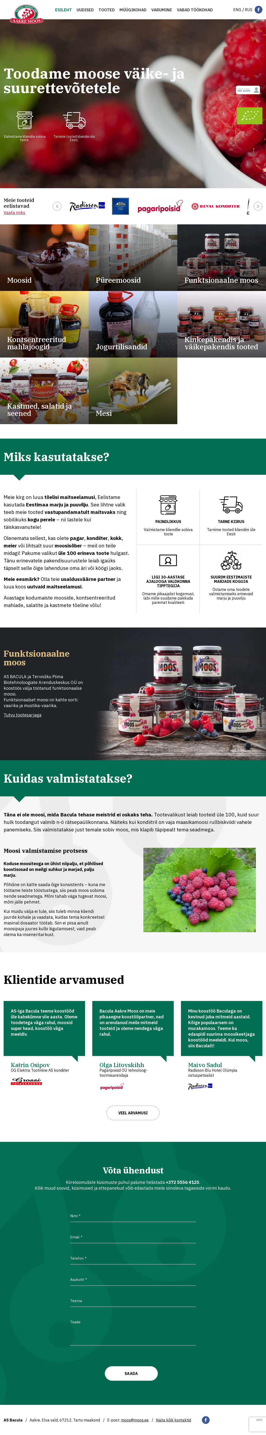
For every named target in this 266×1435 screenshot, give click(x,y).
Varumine (161, 10)
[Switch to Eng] (237, 9)
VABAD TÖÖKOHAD (195, 10)
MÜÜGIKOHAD (133, 10)
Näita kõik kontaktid (173, 1420)
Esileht (63, 10)
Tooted (107, 10)
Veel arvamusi (133, 1113)
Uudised (85, 10)
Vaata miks (14, 212)
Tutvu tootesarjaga (22, 715)
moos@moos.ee (135, 1420)
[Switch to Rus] (248, 9)
